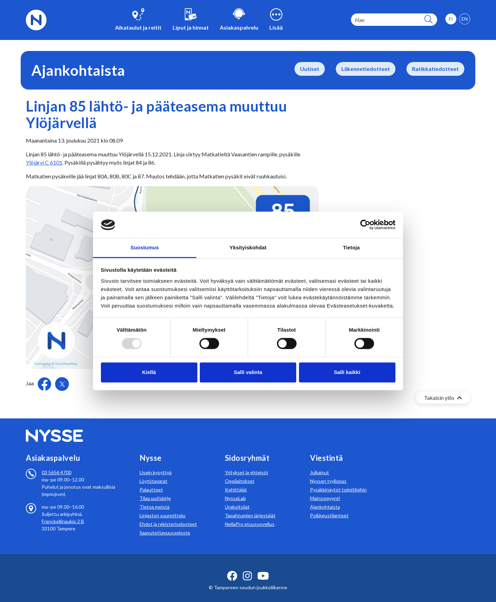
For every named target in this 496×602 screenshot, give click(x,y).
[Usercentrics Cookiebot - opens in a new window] (365, 225)
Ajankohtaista (325, 498)
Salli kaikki (347, 372)
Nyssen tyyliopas (328, 473)
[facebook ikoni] (232, 567)
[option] (464, 18)
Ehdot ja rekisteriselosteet (168, 516)
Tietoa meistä (154, 498)
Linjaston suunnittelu (162, 507)
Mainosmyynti (325, 490)
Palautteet (151, 481)
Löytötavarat (153, 473)
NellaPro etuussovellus (250, 516)
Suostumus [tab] (145, 247)
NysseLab (235, 490)
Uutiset (309, 68)
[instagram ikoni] (247, 567)
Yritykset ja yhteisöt (246, 464)
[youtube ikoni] (263, 567)
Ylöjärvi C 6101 (44, 162)
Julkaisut (319, 464)
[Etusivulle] (36, 19)
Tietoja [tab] (351, 247)
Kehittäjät (236, 481)
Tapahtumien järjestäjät (250, 507)
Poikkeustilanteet (329, 507)
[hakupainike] (428, 19)
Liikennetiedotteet (365, 68)
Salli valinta (248, 372)
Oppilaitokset (240, 473)
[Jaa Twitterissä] (62, 384)
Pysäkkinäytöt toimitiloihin (338, 481)
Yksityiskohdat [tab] (247, 247)
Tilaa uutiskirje (155, 490)
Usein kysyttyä (156, 464)
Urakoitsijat (237, 498)
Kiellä (149, 372)
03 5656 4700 (56, 464)
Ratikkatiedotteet (435, 68)
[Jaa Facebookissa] (45, 383)
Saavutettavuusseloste (165, 524)
